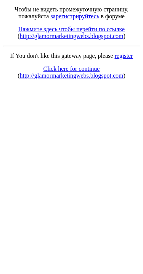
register (123, 56)
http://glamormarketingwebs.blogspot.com (72, 36)
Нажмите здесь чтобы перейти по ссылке (71, 29)
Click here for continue (71, 68)
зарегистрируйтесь (74, 16)
